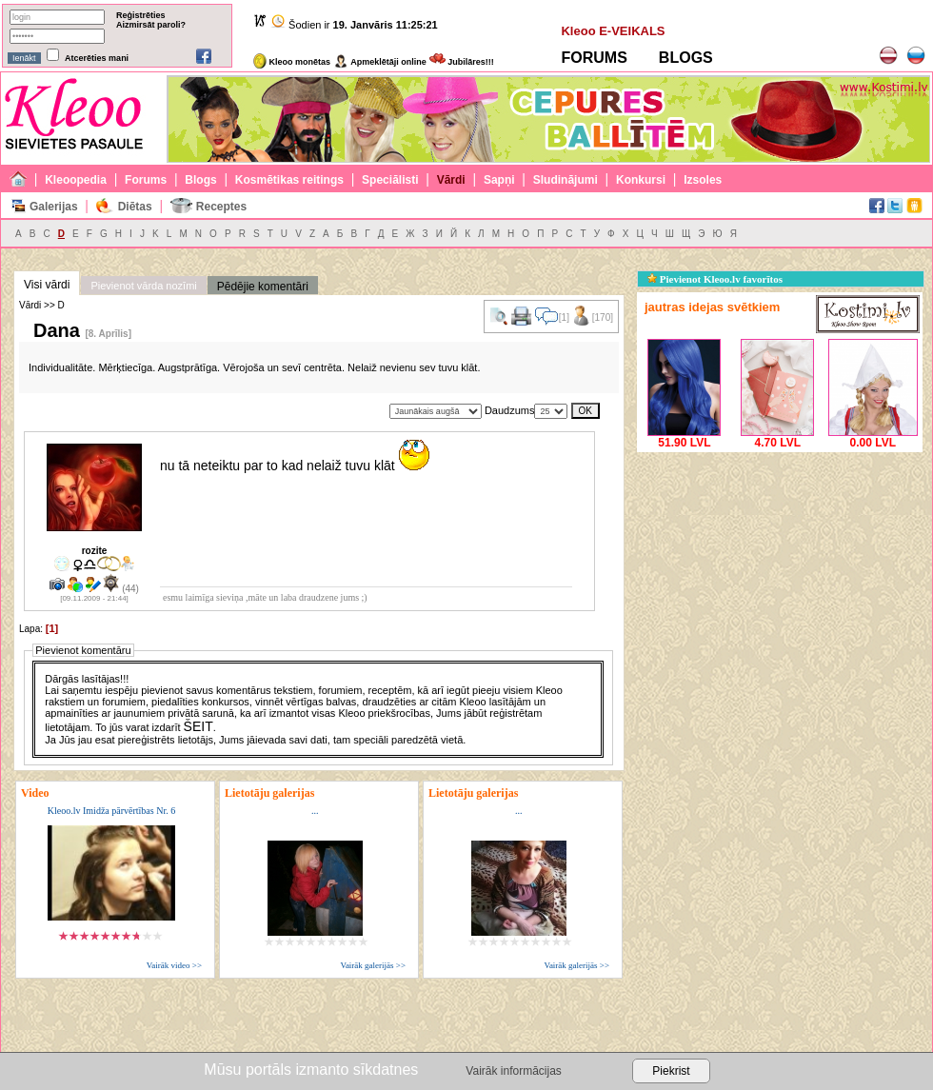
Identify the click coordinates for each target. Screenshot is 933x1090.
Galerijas (54, 206)
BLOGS (686, 58)
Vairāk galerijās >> (373, 965)
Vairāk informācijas (513, 1071)
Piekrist (670, 1071)
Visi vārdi (46, 284)
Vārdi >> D (42, 305)
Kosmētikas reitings (289, 180)
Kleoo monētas (291, 62)
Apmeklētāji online (380, 62)
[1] (52, 628)
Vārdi (451, 180)
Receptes (221, 206)
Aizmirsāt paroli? (151, 25)
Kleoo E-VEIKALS (613, 31)
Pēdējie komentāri (262, 286)
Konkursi (640, 180)
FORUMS (593, 58)
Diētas (135, 206)
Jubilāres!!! (461, 62)
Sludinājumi (565, 180)
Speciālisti (390, 180)
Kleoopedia (76, 180)
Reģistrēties (141, 15)
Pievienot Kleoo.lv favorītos (715, 279)
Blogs (200, 180)
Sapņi (499, 180)
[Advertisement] (780, 576)
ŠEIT (198, 726)
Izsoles (703, 180)
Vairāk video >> (174, 965)
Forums (146, 180)
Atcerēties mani (97, 58)
